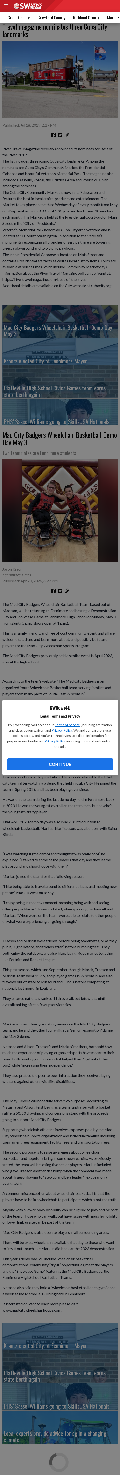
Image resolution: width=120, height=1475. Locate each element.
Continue (60, 764)
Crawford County (51, 17)
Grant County (19, 17)
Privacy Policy (62, 730)
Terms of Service (67, 725)
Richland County (86, 17)
